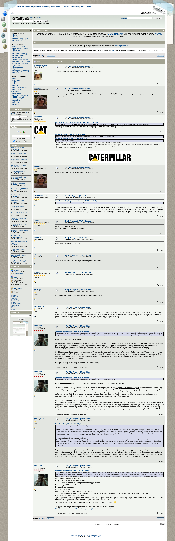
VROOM (16, 103)
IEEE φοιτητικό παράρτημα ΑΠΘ (17, 98)
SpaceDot (16, 101)
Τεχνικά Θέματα (55, 6)
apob (13, 309)
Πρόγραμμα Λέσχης (20, 54)
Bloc (90, 537)
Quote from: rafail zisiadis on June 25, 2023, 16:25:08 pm (72, 470)
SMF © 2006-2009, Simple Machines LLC (92, 535)
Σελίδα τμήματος (19, 46)
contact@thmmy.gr (121, 46)
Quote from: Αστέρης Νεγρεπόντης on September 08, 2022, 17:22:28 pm (76, 201)
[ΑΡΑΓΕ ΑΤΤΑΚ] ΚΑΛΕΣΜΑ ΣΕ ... (20, 153)
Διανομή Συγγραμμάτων (21, 61)
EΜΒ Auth (17, 93)
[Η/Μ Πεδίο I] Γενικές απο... (18, 177)
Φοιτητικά (45, 6)
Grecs (14, 161)
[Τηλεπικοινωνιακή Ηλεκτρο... (19, 218)
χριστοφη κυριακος (41, 66)
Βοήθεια (118, 34)
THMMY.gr (36, 50)
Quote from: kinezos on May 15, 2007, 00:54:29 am (70, 134)
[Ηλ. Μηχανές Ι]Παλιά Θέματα (125, 50)
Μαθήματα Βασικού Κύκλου (55, 50)
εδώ (110, 34)
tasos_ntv (37, 289)
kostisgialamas (17, 237)
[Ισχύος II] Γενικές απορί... (18, 183)
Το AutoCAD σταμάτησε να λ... (19, 224)
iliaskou (14, 295)
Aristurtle (16, 80)
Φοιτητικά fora (18, 52)
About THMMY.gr (85, 6)
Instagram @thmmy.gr (21, 71)
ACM (15, 78)
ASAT (15, 84)
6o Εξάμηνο (69, 50)
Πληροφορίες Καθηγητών (17, 68)
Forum (15, 35)
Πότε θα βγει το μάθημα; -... (18, 206)
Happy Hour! (75, 6)
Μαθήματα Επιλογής (82, 50)
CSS (99, 537)
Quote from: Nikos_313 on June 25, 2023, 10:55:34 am (71, 424)
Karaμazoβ (16, 262)
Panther (16, 104)
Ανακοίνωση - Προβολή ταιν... (19, 195)
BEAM (15, 86)
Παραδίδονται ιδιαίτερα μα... (18, 236)
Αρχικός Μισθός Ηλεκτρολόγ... (19, 159)
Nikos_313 (16, 166)
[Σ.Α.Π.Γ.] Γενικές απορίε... (18, 255)
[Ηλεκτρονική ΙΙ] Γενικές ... (18, 200)
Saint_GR (15, 296)
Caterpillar (38, 117)
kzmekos (14, 308)
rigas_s (15, 244)
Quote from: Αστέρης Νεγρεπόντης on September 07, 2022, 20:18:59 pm (76, 122)
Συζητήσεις (65, 6)
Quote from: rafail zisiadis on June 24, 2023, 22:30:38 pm (72, 331)
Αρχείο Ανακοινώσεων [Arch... (19, 171)
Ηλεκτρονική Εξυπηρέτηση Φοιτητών (19, 58)
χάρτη (158, 34)
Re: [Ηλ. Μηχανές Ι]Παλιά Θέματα (77, 66)
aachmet (14, 298)
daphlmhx (15, 214)
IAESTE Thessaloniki (21, 95)
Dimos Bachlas (16, 303)
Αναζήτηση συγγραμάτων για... (19, 165)
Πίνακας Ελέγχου (17, 109)
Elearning (16, 50)
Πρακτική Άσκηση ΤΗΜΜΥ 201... (20, 189)
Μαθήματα (37, 6)
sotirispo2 (16, 196)
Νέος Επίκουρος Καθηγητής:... (19, 261)
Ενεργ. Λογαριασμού (20, 39)
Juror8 (14, 231)
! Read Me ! (29, 6)
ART (14, 82)
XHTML (95, 537)
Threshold (16, 149)
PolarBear (15, 208)
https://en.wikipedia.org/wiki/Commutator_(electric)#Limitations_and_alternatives (84, 509)
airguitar (37, 221)
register (39, 17)
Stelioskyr (15, 302)
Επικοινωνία (17, 41)
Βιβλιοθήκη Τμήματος (21, 48)
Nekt (113, 50)
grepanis (15, 219)
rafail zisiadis (39, 307)
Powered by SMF (75, 535)
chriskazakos (15, 299)
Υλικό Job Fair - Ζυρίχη (17, 147)
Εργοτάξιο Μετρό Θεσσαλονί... (19, 212)
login (32, 17)
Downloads (20, 6)
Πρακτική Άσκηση (19, 56)
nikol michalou (16, 301)
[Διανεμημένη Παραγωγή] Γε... (19, 230)
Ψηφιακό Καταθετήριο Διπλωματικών (20, 64)
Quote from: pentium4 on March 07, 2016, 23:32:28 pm (71, 138)
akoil (13, 306)
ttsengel (15, 202)
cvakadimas (16, 155)
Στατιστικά (15, 267)
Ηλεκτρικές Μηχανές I (97, 50)
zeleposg (37, 237)
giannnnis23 (15, 305)
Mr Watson (16, 178)
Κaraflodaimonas (40, 195)
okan (14, 250)
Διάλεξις (15, 190)
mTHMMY (17, 73)
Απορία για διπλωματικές (18, 249)
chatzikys (15, 184)
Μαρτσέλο (37, 88)
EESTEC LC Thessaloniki (16, 90)
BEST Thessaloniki (20, 88)
